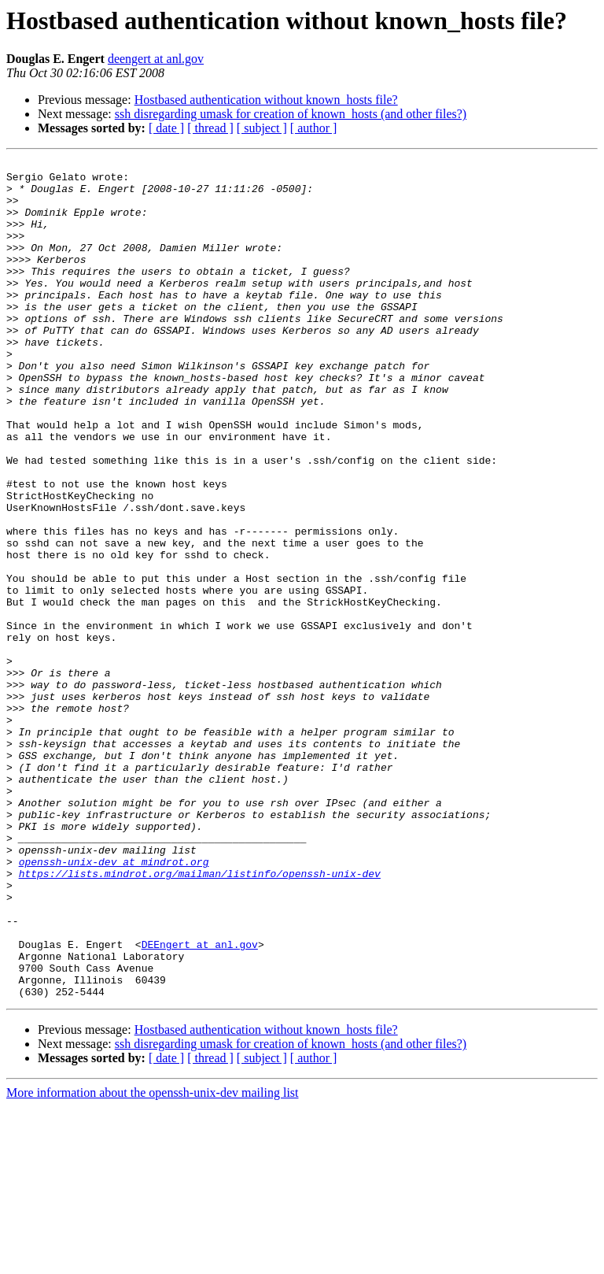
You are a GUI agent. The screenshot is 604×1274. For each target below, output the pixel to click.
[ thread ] (210, 128)
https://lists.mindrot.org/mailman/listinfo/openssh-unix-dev (200, 1017)
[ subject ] (262, 128)
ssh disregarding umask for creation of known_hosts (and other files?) (290, 113)
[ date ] (166, 128)
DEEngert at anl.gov (200, 1102)
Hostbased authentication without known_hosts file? (266, 99)
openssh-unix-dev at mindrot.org (114, 1003)
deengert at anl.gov (156, 58)
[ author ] (313, 128)
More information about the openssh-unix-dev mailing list (152, 1260)
